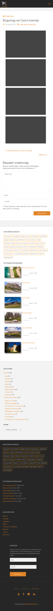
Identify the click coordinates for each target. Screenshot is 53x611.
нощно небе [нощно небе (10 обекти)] (21, 247)
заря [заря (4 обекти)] (38, 240)
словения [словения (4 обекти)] (7, 254)
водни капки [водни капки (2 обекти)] (25, 236)
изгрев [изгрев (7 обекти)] (24, 243)
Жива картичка (8, 501)
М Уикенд (8, 417)
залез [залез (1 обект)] (33, 240)
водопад (32, 24)
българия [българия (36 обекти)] (15, 236)
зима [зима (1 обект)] (18, 243)
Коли (6, 376)
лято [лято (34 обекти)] (43, 243)
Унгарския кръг (10, 414)
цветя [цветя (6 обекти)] (41, 254)
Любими (35, 589)
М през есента (10, 401)
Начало (5, 516)
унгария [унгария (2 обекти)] (26, 254)
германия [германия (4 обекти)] (43, 236)
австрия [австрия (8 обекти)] (7, 236)
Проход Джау (26, 297)
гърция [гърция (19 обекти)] (11, 240)
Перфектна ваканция (12, 409)
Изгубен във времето (28, 342)
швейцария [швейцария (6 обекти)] (8, 257)
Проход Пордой (27, 327)
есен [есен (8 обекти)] (27, 240)
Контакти (6, 535)
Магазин (5, 529)
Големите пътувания (10, 397)
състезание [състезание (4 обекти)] (17, 254)
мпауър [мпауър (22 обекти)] (12, 247)
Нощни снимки (10, 389)
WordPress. (34, 604)
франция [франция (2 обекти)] (34, 254)
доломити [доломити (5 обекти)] (20, 240)
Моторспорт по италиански (14, 406)
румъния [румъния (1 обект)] (34, 250)
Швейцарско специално (13, 411)
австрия (23, 24)
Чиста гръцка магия (28, 267)
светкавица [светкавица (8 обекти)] (43, 250)
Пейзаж (7, 381)
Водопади (9, 16)
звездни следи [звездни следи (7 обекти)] (9, 243)
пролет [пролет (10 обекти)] (17, 250)
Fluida (25, 604)
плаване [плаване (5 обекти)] (40, 247)
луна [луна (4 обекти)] (37, 243)
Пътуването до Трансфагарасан (15, 419)
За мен (5, 532)
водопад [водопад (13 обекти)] (35, 236)
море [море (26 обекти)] (6, 247)
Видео (5, 524)
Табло (25, 589)
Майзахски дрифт (11, 403)
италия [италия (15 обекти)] (31, 243)
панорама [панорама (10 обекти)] (31, 247)
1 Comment (25, 275)
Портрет (8, 392)
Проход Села (26, 282)
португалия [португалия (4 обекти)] (8, 250)
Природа (8, 387)
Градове (8, 379)
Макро (7, 384)
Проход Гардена (27, 312)
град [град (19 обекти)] (5, 240)
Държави (6, 521)
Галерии (6, 373)
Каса (16, 589)
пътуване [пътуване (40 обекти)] (25, 250)
